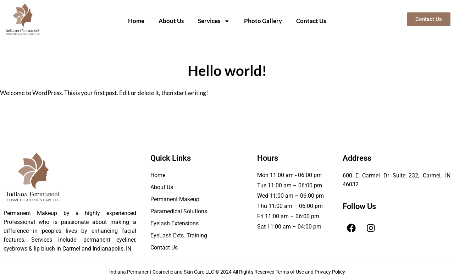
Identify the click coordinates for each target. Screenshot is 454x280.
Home (136, 20)
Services (214, 21)
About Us (171, 20)
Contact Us (311, 20)
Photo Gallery (263, 20)
